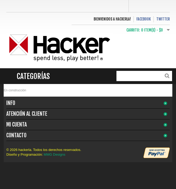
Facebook (143, 19)
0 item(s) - (152, 30)
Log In (149, 6)
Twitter (163, 19)
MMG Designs (54, 154)
